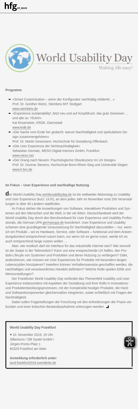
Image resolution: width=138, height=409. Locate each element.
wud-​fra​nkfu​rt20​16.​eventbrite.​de (33, 363)
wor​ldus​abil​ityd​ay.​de (57, 194)
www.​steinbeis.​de (25, 109)
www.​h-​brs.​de (22, 169)
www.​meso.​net (23, 155)
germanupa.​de (53, 222)
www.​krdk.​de (21, 127)
